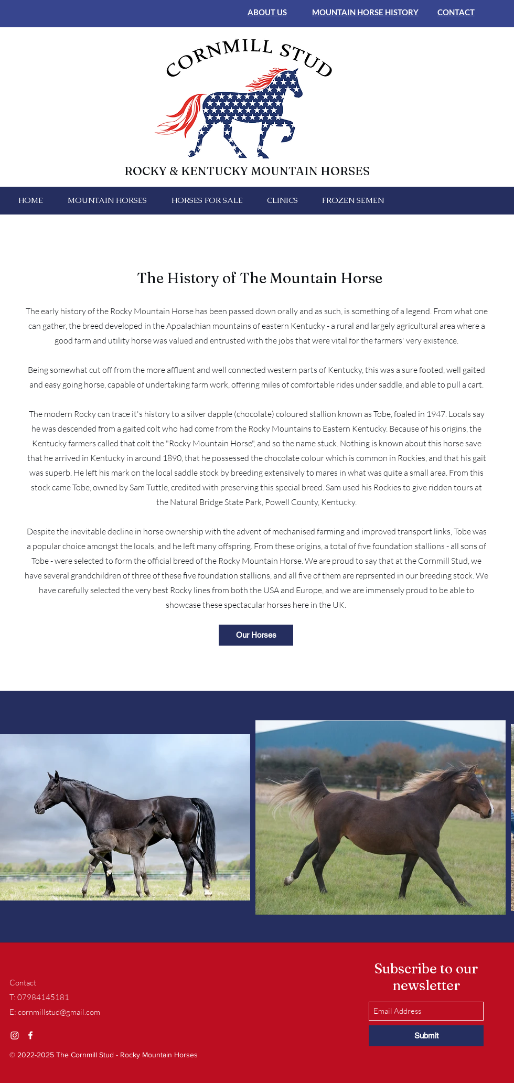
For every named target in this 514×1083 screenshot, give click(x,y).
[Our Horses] (256, 635)
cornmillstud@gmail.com (59, 1012)
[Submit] (426, 1035)
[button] (107, 200)
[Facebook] (30, 1035)
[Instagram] (14, 1035)
